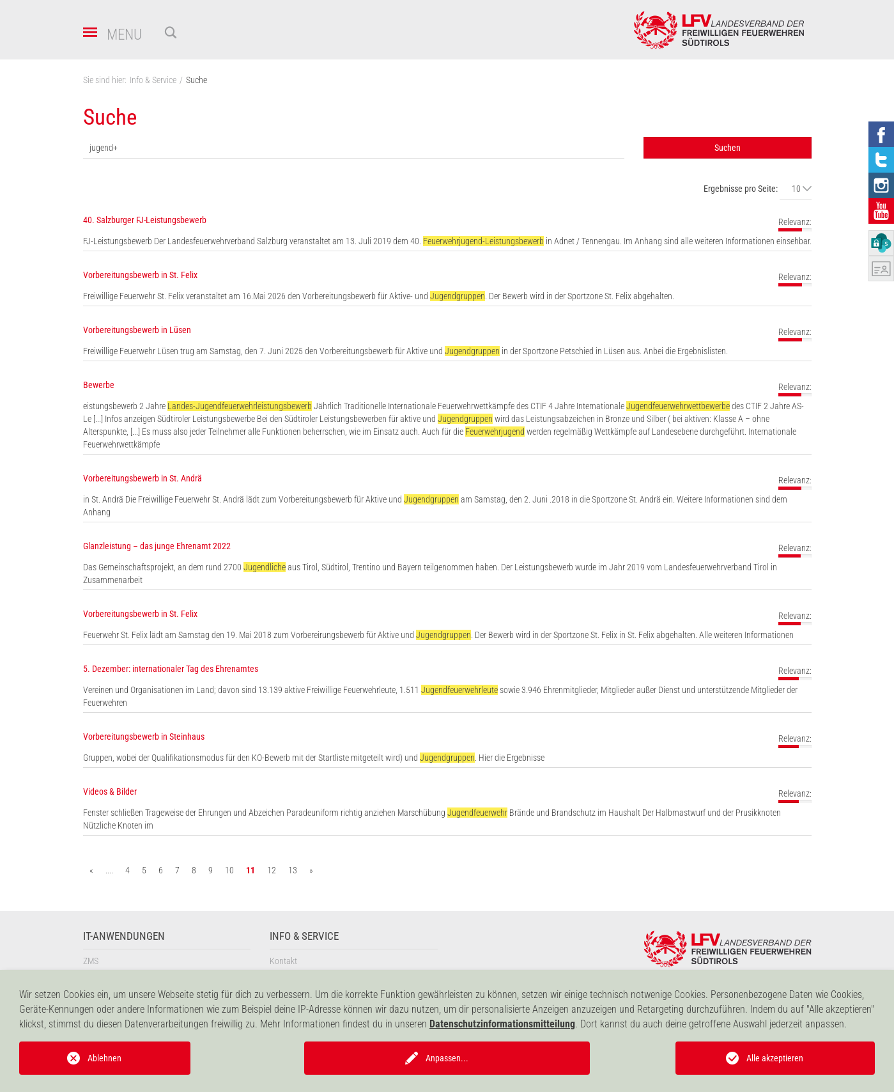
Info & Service (304, 936)
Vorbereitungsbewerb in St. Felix (140, 275)
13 (292, 870)
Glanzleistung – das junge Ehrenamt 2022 (157, 546)
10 (229, 870)
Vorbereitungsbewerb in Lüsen (137, 330)
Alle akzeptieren (774, 1058)
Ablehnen (104, 1058)
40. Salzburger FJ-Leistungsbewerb (144, 220)
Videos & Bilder (110, 791)
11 (250, 870)
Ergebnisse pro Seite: (741, 188)
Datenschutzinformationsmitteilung (502, 1024)
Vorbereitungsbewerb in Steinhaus (143, 736)
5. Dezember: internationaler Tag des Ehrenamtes (170, 669)
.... (109, 870)
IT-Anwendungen (124, 936)
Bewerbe (98, 385)
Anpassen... (447, 1058)
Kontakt (283, 961)
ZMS (90, 961)
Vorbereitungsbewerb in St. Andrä (142, 478)
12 (271, 870)
